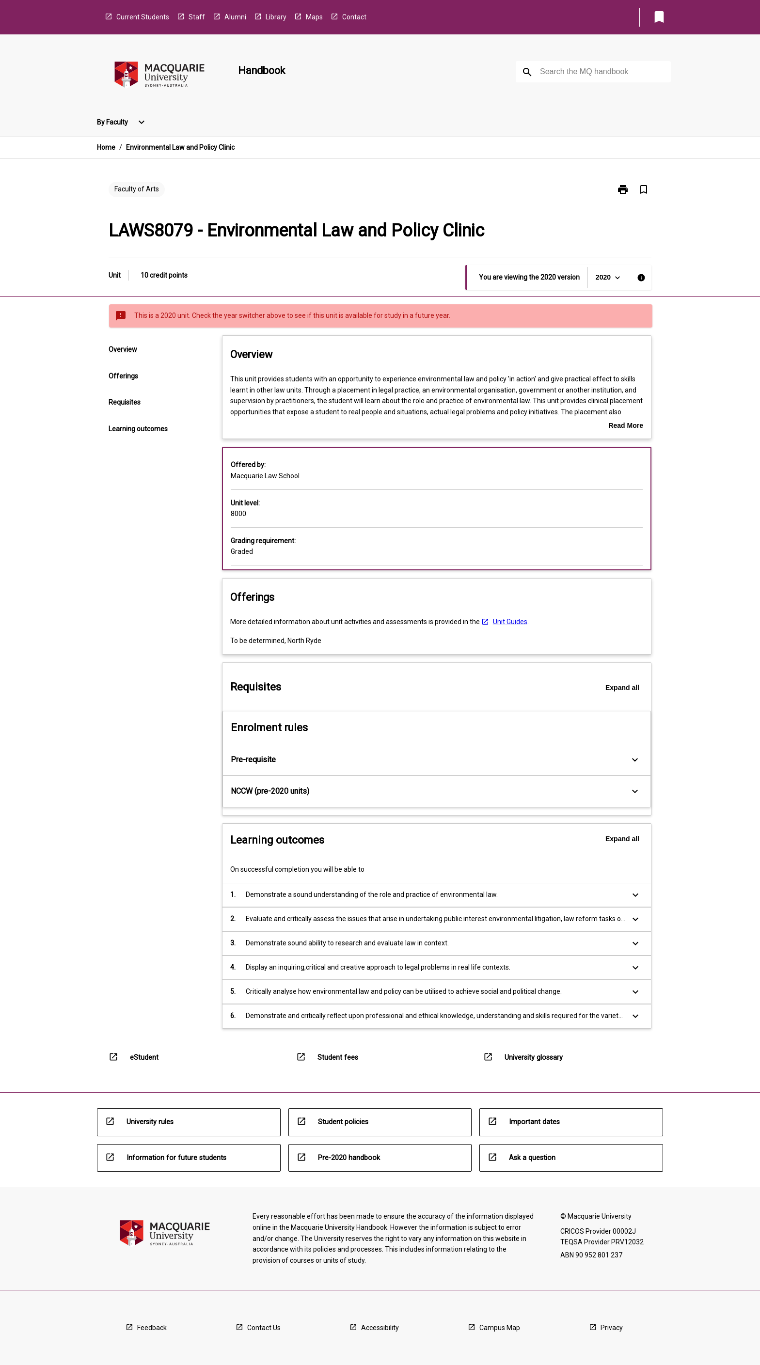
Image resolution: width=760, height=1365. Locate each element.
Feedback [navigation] (152, 1328)
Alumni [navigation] (235, 17)
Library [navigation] (276, 17)
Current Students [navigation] (142, 17)
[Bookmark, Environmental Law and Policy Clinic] (643, 189)
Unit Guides (510, 622)
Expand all (622, 687)
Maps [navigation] (314, 17)
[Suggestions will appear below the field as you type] (593, 71)
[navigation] (159, 76)
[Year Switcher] (609, 277)
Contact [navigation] (354, 17)
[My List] (659, 17)
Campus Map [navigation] (499, 1328)
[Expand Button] (635, 760)
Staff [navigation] (197, 17)
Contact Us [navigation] (264, 1328)
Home (106, 147)
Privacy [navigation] (612, 1328)
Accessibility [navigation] (380, 1328)
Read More (625, 426)
